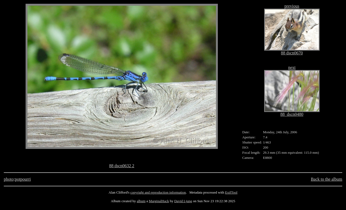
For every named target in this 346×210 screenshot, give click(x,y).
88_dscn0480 (291, 114)
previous (291, 6)
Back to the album (326, 179)
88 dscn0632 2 (121, 165)
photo (8, 179)
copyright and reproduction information (158, 192)
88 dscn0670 (292, 53)
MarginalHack (159, 201)
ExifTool (231, 192)
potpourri (23, 179)
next (292, 67)
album (141, 201)
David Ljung (183, 201)
